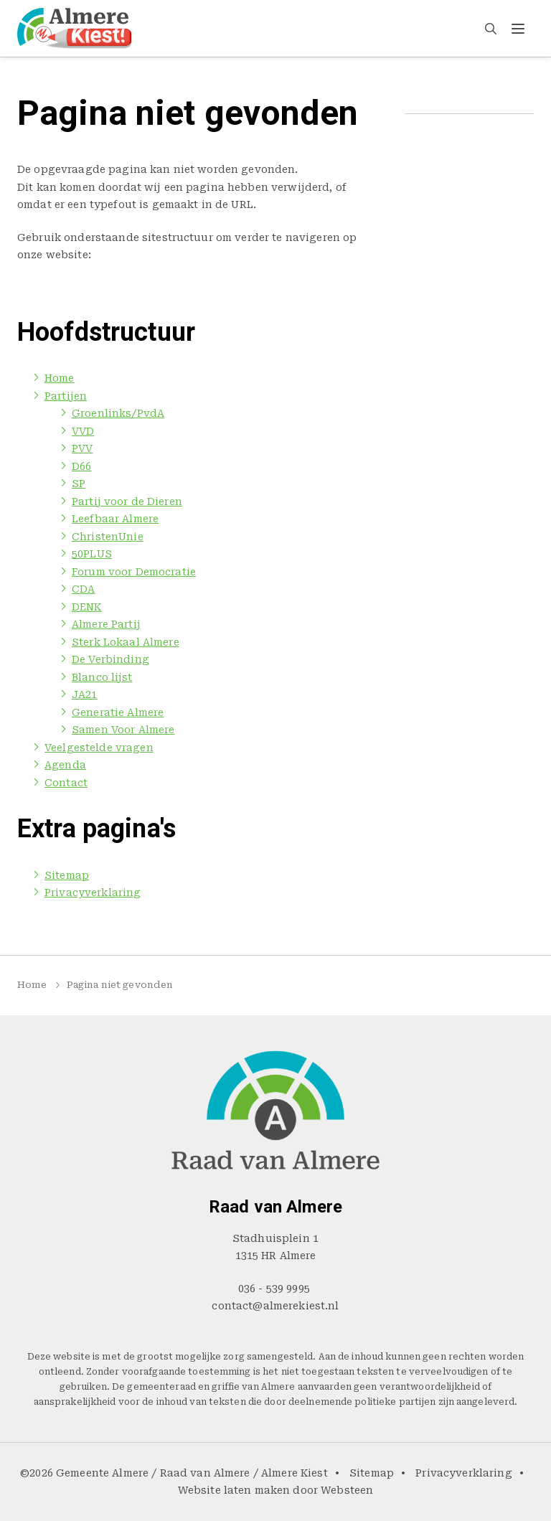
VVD (83, 431)
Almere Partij (106, 624)
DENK (87, 607)
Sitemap (66, 875)
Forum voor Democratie (134, 572)
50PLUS (92, 554)
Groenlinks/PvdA (118, 413)
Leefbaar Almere (115, 518)
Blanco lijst (102, 677)
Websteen (347, 1490)
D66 (81, 466)
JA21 (85, 694)
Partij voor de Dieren (127, 501)
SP (78, 483)
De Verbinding (110, 659)
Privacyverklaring (92, 892)
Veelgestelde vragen (320, 28)
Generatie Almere (118, 712)
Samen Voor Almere (123, 729)
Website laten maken (234, 1490)
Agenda (409, 28)
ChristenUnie (107, 536)
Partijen (230, 28)
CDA (83, 589)
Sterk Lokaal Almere (125, 642)
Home (180, 28)
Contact (466, 28)
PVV (82, 448)
